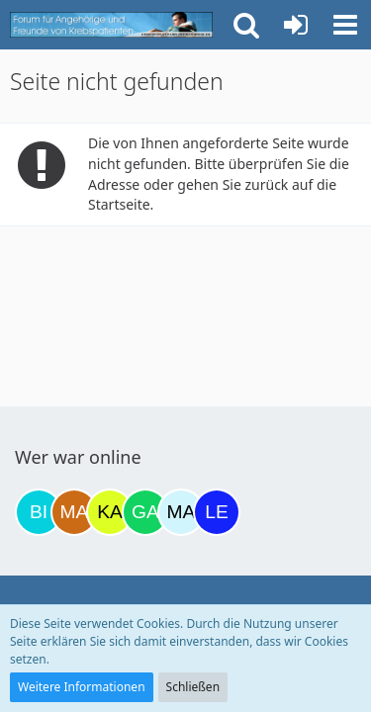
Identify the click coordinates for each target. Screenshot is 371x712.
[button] (345, 24)
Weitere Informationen (81, 686)
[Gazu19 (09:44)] (145, 512)
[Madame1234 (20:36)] (74, 512)
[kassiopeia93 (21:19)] (110, 512)
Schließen (193, 686)
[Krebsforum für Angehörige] (111, 24)
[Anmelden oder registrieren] (296, 24)
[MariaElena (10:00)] (181, 512)
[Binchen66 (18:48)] (38, 512)
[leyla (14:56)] (216, 512)
